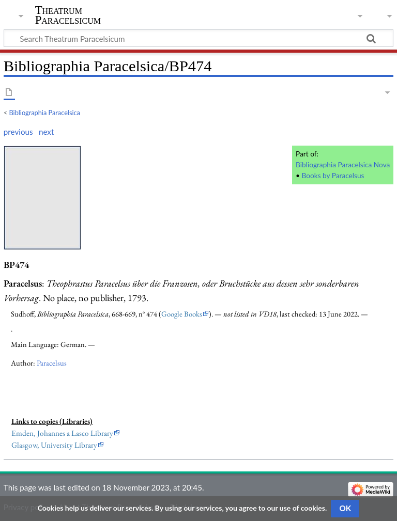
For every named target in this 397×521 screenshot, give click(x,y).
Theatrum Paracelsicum (68, 15)
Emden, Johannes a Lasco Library (62, 433)
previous (18, 131)
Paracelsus (52, 363)
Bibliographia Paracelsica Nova (343, 164)
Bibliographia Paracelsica (44, 112)
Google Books (181, 314)
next (46, 131)
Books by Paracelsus (332, 175)
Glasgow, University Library (54, 445)
